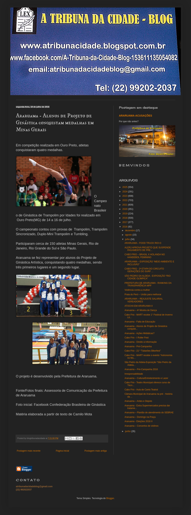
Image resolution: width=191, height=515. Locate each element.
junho (128, 431)
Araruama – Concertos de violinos (141, 426)
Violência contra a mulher (137, 290)
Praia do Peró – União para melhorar (142, 294)
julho (127, 239)
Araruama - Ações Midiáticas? (139, 333)
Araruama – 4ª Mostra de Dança (140, 310)
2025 (125, 187)
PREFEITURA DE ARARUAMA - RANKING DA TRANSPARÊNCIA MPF (147, 284)
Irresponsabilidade (133, 374)
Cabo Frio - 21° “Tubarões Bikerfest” (142, 350)
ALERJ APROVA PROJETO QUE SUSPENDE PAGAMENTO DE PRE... (147, 248)
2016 (125, 226)
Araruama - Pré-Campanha (138, 346)
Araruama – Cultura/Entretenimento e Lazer (146, 378)
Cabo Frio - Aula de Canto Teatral (141, 389)
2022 (125, 200)
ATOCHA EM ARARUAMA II (138, 306)
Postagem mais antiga (96, 450)
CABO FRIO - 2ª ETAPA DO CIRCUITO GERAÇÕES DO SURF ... (144, 270)
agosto (128, 234)
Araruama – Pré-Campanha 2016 (141, 369)
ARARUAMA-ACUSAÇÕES (135, 115)
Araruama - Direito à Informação (140, 342)
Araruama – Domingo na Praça (139, 417)
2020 (125, 209)
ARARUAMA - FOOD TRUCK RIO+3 (142, 243)
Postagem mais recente (28, 450)
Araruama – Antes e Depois (138, 401)
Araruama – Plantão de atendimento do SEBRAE (149, 412)
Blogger (110, 498)
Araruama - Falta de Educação (139, 321)
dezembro (130, 230)
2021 (125, 204)
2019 (125, 213)
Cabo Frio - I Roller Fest (136, 337)
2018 (125, 218)
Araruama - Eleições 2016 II (138, 421)
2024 (125, 191)
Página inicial (62, 450)
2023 (125, 196)
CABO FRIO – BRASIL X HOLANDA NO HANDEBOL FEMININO (144, 255)
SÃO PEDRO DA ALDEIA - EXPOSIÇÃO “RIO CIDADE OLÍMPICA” (147, 277)
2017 (125, 222)
